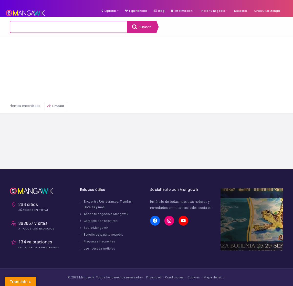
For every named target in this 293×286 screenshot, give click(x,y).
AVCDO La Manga (267, 11)
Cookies (194, 277)
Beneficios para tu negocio (104, 234)
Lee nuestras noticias (99, 248)
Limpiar (55, 117)
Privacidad (153, 277)
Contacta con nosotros (101, 221)
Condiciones (174, 277)
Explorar (109, 11)
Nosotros (241, 11)
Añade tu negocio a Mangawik (106, 214)
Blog (159, 11)
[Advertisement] (146, 73)
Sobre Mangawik (96, 227)
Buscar (141, 27)
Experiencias (136, 11)
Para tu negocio (213, 11)
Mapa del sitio (214, 277)
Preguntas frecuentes (99, 241)
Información (182, 11)
